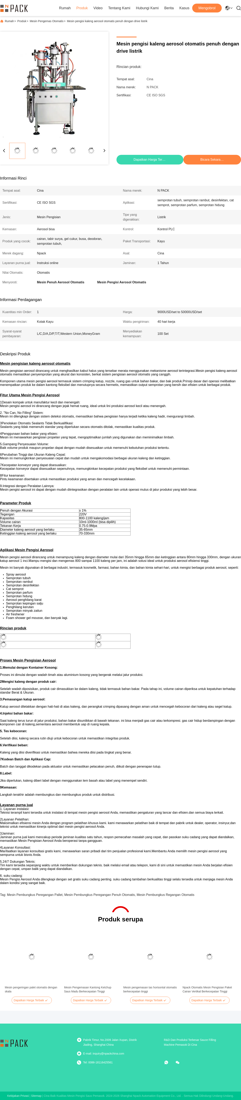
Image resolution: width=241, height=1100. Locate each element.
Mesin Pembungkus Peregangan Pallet (35, 894)
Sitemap (36, 1095)
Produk (82, 8)
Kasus (184, 8)
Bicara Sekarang (212, 159)
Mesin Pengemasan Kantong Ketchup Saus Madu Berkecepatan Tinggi (87, 989)
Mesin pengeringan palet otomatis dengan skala (31, 989)
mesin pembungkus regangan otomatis (165, 894)
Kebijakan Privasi (18, 1095)
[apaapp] (169, 1062)
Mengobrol (206, 8)
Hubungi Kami (147, 8)
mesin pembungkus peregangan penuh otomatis (99, 894)
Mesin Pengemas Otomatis (46, 21)
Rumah (65, 8)
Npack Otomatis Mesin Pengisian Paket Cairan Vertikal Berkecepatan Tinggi (207, 989)
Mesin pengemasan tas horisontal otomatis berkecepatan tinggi (150, 989)
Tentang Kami (119, 8)
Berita (169, 8)
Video (98, 8)
